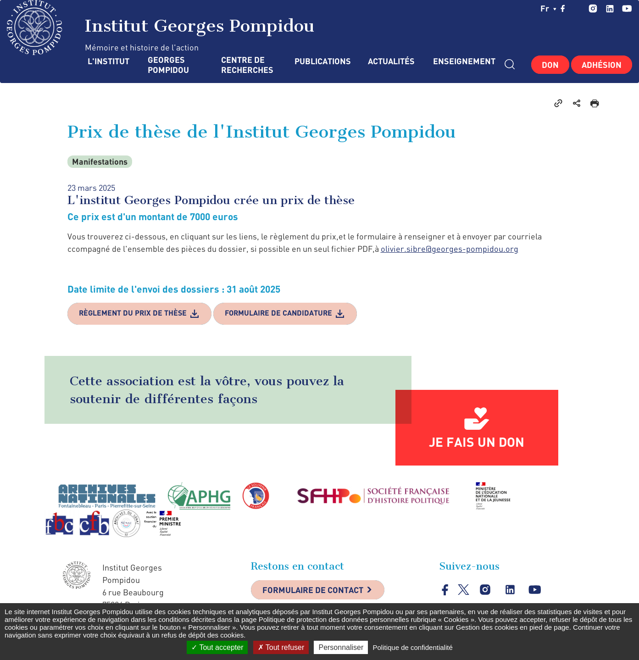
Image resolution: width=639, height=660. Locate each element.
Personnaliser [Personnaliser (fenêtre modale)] (340, 647)
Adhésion (602, 65)
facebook (563, 8)
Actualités (391, 61)
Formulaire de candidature (278, 312)
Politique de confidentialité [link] (412, 647)
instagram (593, 8)
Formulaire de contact (312, 590)
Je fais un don (476, 441)
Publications (322, 61)
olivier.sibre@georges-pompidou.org (449, 249)
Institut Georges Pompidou (161, 27)
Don (550, 65)
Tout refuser (281, 647)
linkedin (610, 8)
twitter (577, 8)
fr (548, 8)
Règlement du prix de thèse (133, 312)
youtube (627, 8)
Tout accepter (217, 647)
